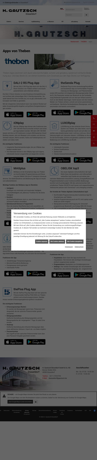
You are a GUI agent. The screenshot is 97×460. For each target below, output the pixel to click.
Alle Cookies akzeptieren (74, 241)
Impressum (69, 247)
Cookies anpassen (41, 241)
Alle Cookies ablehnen (57, 241)
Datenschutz (79, 247)
